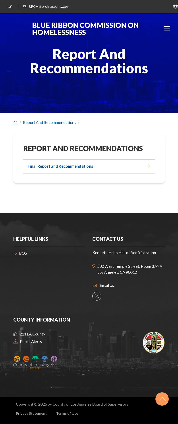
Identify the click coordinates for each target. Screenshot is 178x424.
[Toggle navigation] (166, 29)
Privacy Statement (31, 413)
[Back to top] (162, 399)
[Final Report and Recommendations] (89, 166)
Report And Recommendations (49, 122)
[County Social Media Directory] (96, 296)
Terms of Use (67, 413)
